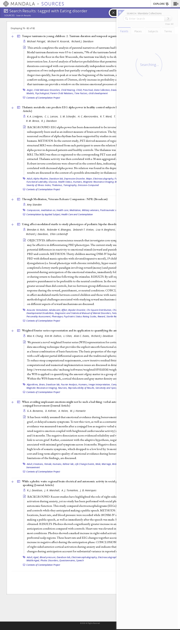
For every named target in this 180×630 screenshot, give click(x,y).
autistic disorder (131, 387)
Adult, (30, 178)
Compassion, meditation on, (41, 210)
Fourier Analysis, (69, 384)
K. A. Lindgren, (35, 116)
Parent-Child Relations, (62, 93)
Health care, (62, 210)
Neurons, (63, 387)
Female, (130, 89)
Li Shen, (68, 336)
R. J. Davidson (49, 121)
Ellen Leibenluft (59, 234)
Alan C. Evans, (82, 336)
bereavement (33, 467)
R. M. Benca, (33, 121)
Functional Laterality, (37, 181)
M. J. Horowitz (78, 410)
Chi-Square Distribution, (99, 309)
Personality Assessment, (38, 316)
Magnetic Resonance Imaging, (98, 181)
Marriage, (107, 464)
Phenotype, (57, 316)
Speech (80, 560)
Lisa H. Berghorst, (106, 229)
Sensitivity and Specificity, (108, 387)
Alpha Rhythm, (41, 178)
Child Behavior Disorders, (47, 89)
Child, (116, 309)
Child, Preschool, (85, 89)
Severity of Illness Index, (38, 185)
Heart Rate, (133, 557)
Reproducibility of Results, (81, 387)
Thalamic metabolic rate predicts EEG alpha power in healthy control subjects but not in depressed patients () (91, 109)
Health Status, (65, 181)
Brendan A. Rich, (36, 229)
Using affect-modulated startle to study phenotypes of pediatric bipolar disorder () (80, 224)
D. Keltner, (51, 410)
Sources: (9, 15)
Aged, (36, 557)
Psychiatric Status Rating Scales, (80, 316)
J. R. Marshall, (52, 490)
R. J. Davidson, (35, 490)
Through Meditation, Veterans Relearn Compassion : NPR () (64, 199)
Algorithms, (33, 384)
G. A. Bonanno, (35, 410)
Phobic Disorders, (49, 560)
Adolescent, (55, 309)
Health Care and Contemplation (77, 214)
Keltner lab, (68, 464)
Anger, (30, 89)
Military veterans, (91, 210)
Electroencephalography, (84, 557)
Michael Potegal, (37, 41)
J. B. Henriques (88, 490)
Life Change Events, (85, 464)
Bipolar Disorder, (77, 309)
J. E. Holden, (135, 116)
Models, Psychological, (38, 93)
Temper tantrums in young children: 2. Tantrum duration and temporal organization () (82, 36)
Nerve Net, (126, 181)
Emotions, (38, 464)
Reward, (102, 316)
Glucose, (53, 181)
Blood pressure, (48, 557)
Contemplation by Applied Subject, (43, 214)
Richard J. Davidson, (37, 234)
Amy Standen (34, 204)
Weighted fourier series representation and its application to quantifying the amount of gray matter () (91, 330)
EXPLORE (161, 4)
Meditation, (75, 210)
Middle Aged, (118, 464)
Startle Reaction (114, 316)
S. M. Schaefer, (68, 116)
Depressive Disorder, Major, (78, 178)
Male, (117, 181)
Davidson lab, (118, 89)
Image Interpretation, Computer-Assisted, (109, 384)
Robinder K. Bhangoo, (59, 229)
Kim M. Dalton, (53, 336)
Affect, (64, 309)
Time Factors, (81, 93)
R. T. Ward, (106, 116)
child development (98, 93)
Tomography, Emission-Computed (81, 185)
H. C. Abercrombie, (88, 116)
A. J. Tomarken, (70, 490)
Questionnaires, (67, 560)
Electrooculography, (103, 178)
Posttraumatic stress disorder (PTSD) (119, 210)
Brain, (42, 384)
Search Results (23, 15)
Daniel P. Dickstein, (128, 229)
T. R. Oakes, (121, 116)
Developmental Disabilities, (40, 313)
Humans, (78, 181)
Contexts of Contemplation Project (43, 97)
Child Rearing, (68, 89)
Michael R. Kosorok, (59, 41)
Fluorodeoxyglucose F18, (135, 178)
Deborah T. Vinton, (84, 229)
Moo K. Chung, (35, 336)
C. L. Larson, (52, 116)
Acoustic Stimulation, (38, 309)
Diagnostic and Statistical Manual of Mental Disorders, (83, 313)
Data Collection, (102, 89)
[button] (175, 3)
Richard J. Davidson (82, 41)
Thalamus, (57, 185)
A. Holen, (63, 410)
